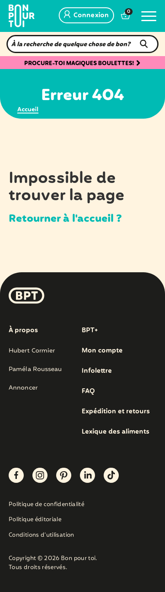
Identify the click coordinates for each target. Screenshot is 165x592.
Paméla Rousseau (35, 369)
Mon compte (102, 350)
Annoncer (23, 387)
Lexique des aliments (115, 431)
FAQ (88, 391)
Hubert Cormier (32, 350)
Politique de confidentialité (46, 505)
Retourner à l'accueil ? (65, 219)
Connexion (86, 15)
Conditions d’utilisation (41, 536)
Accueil (27, 109)
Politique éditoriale (35, 520)
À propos (23, 330)
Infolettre (97, 371)
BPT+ (90, 330)
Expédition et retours (116, 411)
